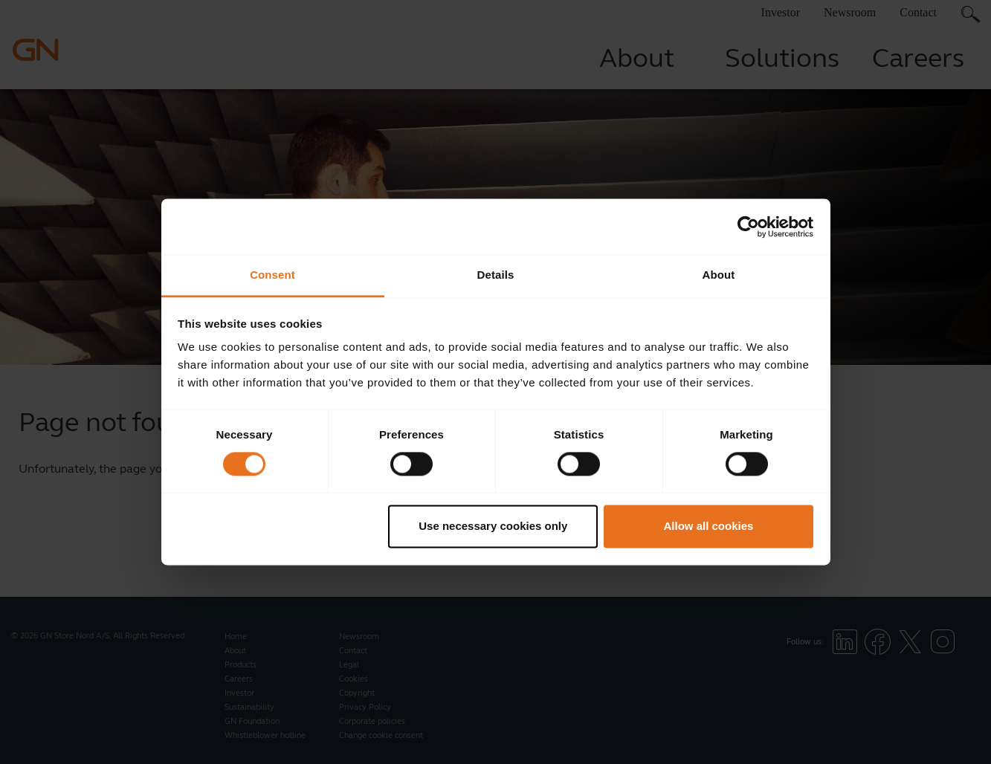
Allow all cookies (708, 525)
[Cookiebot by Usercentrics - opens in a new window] (748, 227)
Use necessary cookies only (493, 525)
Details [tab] (495, 274)
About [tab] (719, 274)
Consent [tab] (272, 274)
